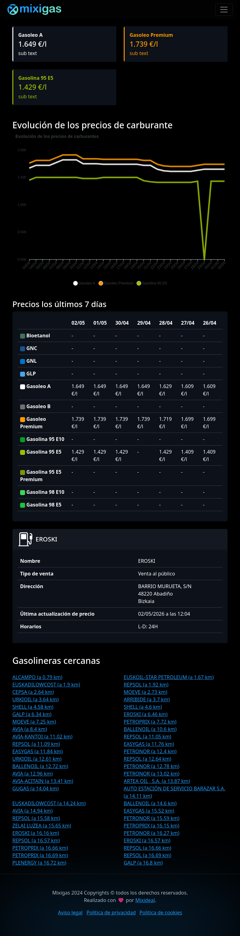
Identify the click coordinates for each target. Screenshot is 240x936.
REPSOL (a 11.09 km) (36, 744)
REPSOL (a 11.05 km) (147, 736)
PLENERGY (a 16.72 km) (39, 862)
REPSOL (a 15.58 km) (36, 818)
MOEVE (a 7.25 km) (34, 721)
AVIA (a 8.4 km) (29, 729)
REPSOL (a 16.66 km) (147, 847)
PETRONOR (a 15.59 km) (151, 818)
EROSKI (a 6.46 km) (146, 714)
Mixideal (145, 900)
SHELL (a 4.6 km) (143, 706)
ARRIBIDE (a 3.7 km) (147, 699)
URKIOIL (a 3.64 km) (35, 699)
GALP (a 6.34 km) (31, 714)
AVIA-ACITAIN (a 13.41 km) (42, 781)
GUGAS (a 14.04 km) (35, 788)
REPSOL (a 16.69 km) (147, 855)
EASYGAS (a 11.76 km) (149, 744)
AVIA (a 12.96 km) (32, 773)
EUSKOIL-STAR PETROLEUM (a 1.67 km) (169, 677)
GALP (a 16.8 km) (143, 862)
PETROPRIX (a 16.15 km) (151, 825)
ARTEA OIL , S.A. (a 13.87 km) (157, 781)
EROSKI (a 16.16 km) (35, 833)
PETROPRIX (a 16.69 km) (40, 855)
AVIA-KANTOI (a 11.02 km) (42, 736)
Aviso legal (70, 912)
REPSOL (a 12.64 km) (147, 758)
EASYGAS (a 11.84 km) (37, 751)
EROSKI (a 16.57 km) (147, 840)
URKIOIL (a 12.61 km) (37, 758)
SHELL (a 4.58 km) (33, 706)
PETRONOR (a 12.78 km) (151, 766)
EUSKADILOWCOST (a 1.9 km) (46, 684)
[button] (84, 283)
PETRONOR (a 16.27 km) (151, 833)
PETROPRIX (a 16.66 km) (40, 847)
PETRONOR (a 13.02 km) (151, 773)
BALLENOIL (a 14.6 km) (150, 803)
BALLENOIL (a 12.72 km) (40, 766)
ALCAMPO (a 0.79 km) (37, 677)
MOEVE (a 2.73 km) (145, 692)
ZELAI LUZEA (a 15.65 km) (41, 825)
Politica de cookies (160, 912)
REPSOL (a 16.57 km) (36, 840)
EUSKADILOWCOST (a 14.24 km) (49, 803)
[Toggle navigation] (224, 9)
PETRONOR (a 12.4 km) (150, 751)
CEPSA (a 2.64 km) (33, 692)
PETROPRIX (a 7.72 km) (150, 721)
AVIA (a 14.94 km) (32, 810)
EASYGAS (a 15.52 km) (149, 810)
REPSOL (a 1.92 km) (146, 684)
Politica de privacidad (111, 912)
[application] (120, 210)
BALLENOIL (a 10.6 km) (150, 729)
